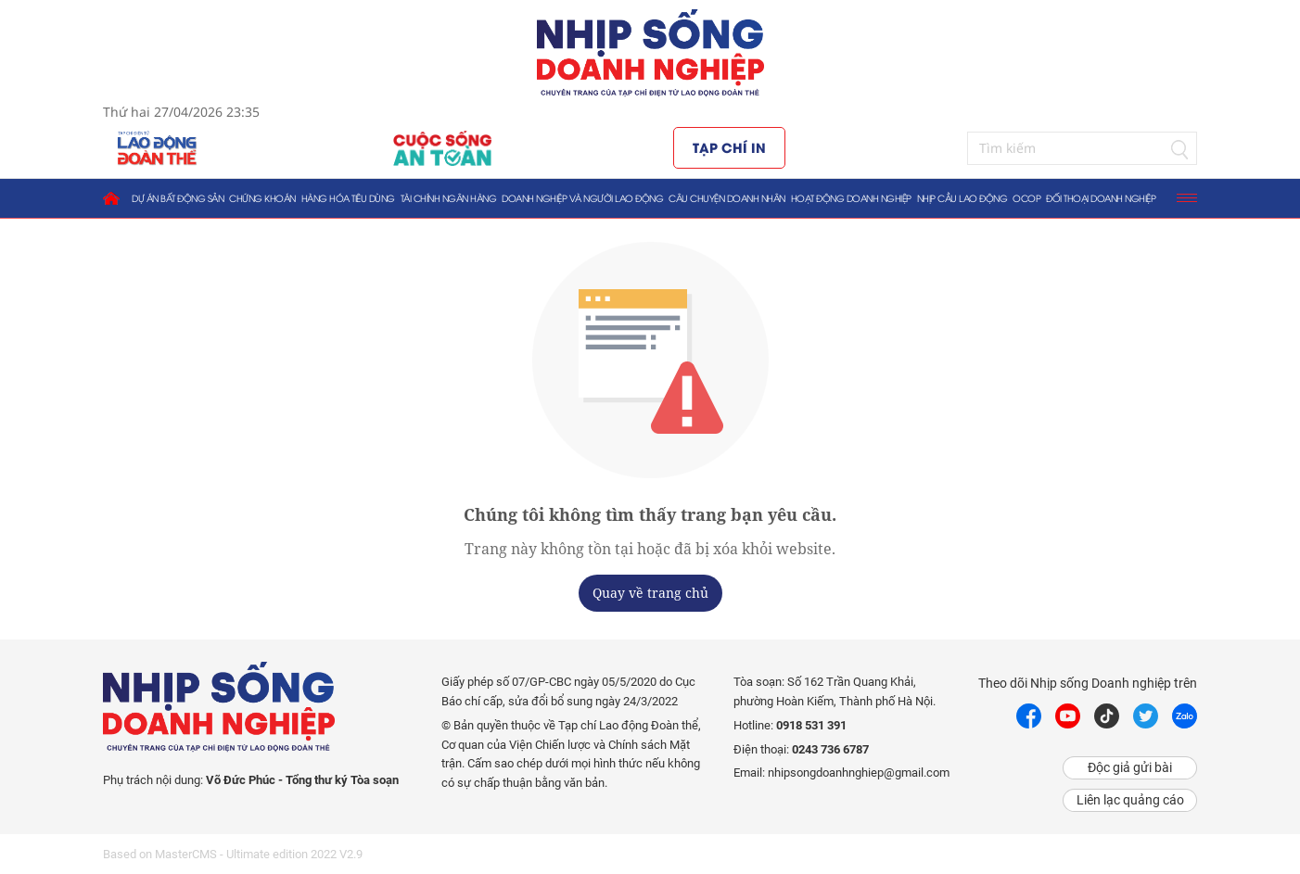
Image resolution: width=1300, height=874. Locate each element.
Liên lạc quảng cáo (1130, 799)
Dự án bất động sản (177, 198)
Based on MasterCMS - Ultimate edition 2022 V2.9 (233, 854)
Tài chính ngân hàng (449, 198)
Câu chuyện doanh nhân (727, 198)
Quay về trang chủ (650, 593)
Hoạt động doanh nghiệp (851, 198)
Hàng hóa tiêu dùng (348, 198)
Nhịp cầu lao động (962, 198)
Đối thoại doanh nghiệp (1100, 198)
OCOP (1026, 198)
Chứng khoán (262, 198)
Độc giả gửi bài (1130, 767)
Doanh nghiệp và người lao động (582, 198)
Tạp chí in (729, 147)
